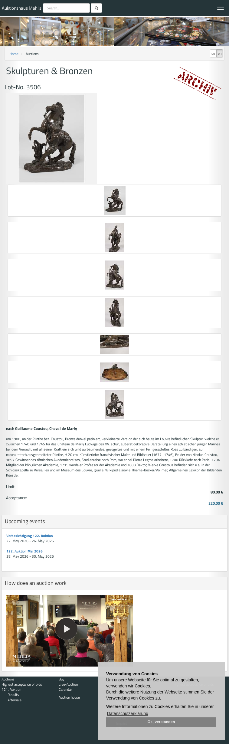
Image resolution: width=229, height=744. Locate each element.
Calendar (65, 689)
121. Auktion (11, 689)
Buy (61, 679)
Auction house (69, 697)
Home (13, 54)
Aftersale (14, 700)
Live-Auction (68, 684)
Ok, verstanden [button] (161, 722)
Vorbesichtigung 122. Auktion (29, 536)
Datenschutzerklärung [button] (127, 713)
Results (13, 694)
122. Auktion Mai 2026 (24, 551)
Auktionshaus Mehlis (21, 8)
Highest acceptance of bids (22, 684)
